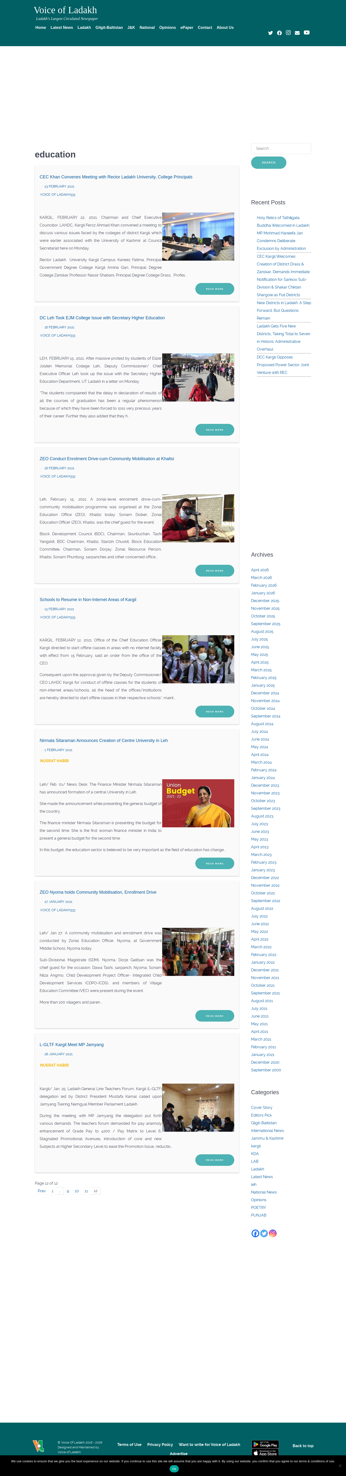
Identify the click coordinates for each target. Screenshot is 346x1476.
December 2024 (265, 693)
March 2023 (261, 854)
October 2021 (263, 985)
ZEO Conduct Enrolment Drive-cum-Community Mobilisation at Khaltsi (107, 448)
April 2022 (259, 939)
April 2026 (260, 570)
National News (264, 1192)
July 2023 (259, 824)
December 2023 (265, 785)
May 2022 (259, 931)
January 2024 (263, 777)
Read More (214, 283)
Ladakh (257, 1169)
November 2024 (265, 700)
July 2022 (259, 916)
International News (267, 1130)
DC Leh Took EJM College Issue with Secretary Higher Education (102, 312)
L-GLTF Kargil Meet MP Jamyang (72, 1012)
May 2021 (259, 1024)
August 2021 (262, 1001)
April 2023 (260, 847)
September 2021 (265, 993)
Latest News (262, 1177)
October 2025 (263, 616)
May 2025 (259, 654)
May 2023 (259, 839)
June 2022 (260, 924)
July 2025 (259, 639)
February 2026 (264, 585)
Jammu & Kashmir (267, 1138)
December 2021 (265, 970)
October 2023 (263, 800)
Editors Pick (261, 1115)
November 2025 (265, 608)
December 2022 (265, 877)
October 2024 (263, 708)
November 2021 (265, 977)
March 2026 (261, 577)
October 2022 (263, 893)
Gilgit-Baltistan (264, 1123)
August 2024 (262, 724)
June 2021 (260, 1016)
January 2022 (263, 962)
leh (253, 1184)
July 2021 (259, 1008)
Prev (42, 1153)
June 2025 (260, 647)
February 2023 (264, 862)
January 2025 (263, 685)
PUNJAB (258, 1215)
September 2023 (265, 808)
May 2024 (259, 747)
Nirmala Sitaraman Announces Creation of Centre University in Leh (104, 718)
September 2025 (265, 624)
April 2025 (260, 662)
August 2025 (262, 631)
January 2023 (263, 870)
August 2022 (262, 908)
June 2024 (260, 739)
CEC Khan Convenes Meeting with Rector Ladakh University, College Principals (116, 177)
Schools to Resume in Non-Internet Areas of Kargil (88, 583)
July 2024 (259, 731)
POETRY (258, 1207)
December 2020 (265, 1062)
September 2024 (265, 716)
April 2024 (260, 754)
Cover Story (261, 1107)
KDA (255, 1153)
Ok (174, 1469)
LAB (255, 1161)
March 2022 (261, 947)
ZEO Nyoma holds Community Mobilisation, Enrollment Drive (98, 865)
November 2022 (265, 885)
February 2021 (263, 1047)
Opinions (258, 1200)
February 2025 (264, 677)
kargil (256, 1146)
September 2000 (266, 1070)
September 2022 (265, 900)
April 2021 (259, 1031)
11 (87, 1153)
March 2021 (261, 1039)
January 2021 (262, 1054)
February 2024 (264, 770)
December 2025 (265, 600)
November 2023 (265, 793)
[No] (340, 1465)
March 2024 (261, 762)
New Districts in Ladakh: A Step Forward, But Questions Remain (284, 310)
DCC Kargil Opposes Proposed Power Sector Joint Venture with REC (283, 365)
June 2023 (260, 831)
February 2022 (263, 954)
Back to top (303, 1446)
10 (78, 1153)
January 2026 (263, 593)
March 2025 (261, 670)
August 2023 (262, 816)
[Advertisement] (173, 85)
